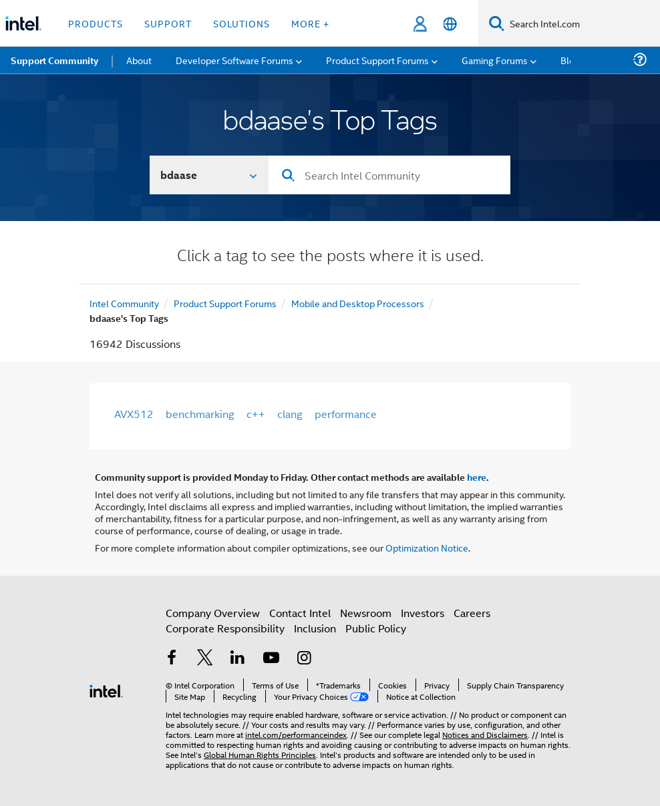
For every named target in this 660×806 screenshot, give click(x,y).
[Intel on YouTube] (271, 658)
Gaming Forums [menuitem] (495, 60)
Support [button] (168, 23)
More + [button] (310, 23)
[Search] (496, 23)
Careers (472, 612)
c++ (255, 413)
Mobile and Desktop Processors (357, 303)
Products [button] (95, 23)
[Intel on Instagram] (304, 658)
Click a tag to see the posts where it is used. (330, 257)
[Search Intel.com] (582, 23)
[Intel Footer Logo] (106, 689)
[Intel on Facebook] (171, 658)
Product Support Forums (225, 303)
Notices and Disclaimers (485, 734)
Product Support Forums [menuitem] (377, 60)
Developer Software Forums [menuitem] (234, 60)
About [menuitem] (139, 60)
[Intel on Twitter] (205, 658)
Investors (422, 612)
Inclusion (315, 628)
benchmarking (200, 413)
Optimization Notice (426, 547)
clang (290, 413)
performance (346, 413)
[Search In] (209, 175)
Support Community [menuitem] (54, 60)
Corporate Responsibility (225, 628)
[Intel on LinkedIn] (237, 658)
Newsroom (365, 612)
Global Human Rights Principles (260, 754)
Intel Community (124, 303)
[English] (450, 24)
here (476, 476)
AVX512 (134, 413)
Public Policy (375, 628)
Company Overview (213, 612)
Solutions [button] (241, 23)
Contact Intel (300, 612)
